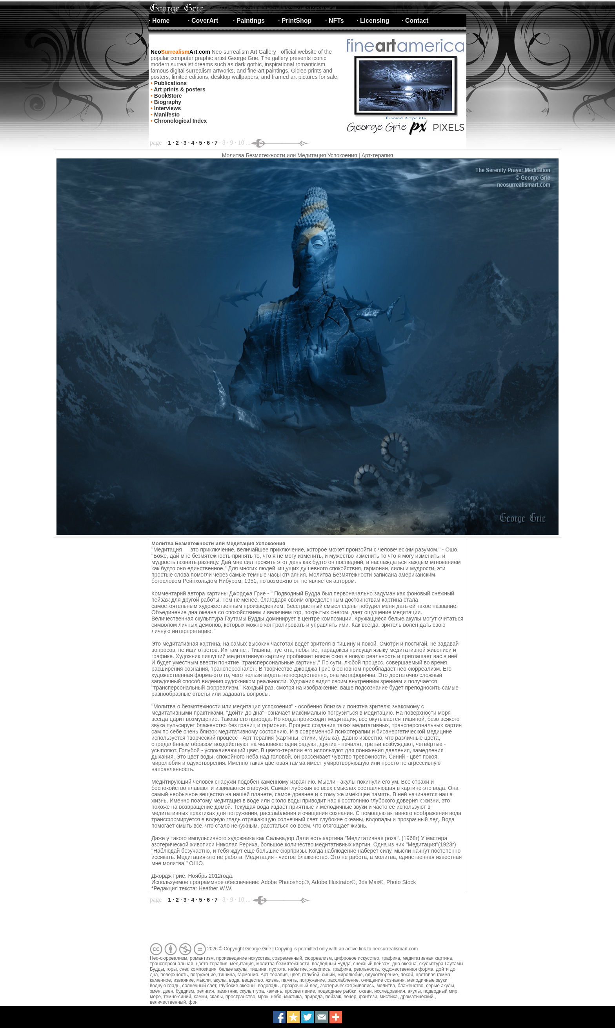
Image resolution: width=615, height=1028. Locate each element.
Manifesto (166, 114)
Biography (167, 102)
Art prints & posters (179, 89)
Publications (170, 83)
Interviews (167, 108)
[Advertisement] (291, 924)
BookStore (167, 96)
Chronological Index (180, 121)
